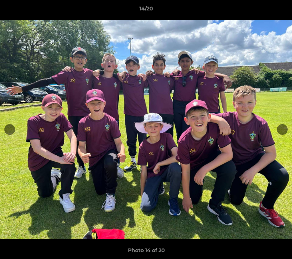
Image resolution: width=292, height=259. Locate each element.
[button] (279, 10)
